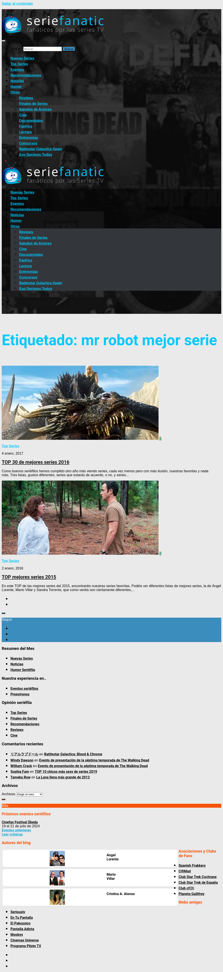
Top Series (19, 64)
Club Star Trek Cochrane (198, 877)
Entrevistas (28, 137)
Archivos (8, 794)
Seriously (17, 912)
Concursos (28, 143)
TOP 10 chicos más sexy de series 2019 (66, 772)
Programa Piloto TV (25, 946)
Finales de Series (33, 103)
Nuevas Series (22, 58)
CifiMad (185, 871)
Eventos (17, 69)
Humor (16, 86)
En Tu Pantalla (21, 918)
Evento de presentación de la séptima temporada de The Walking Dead (94, 760)
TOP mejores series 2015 (29, 577)
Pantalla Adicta (22, 929)
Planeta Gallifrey (191, 894)
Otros (15, 92)
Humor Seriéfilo (22, 670)
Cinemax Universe (24, 940)
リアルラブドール (24, 754)
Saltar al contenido (17, 3)
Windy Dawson (21, 760)
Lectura (25, 132)
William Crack (21, 766)
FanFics (25, 126)
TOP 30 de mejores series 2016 (35, 462)
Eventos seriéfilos (24, 689)
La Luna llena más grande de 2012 (63, 777)
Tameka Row (20, 777)
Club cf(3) (186, 888)
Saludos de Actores (35, 109)
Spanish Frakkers (192, 865)
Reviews (26, 98)
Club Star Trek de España (198, 882)
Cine (23, 115)
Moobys (16, 935)
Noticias (17, 81)
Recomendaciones (25, 75)
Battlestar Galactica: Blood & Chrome (73, 754)
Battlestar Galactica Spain (40, 149)
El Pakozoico (20, 923)
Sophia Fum (19, 772)
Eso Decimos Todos (35, 154)
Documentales (31, 120)
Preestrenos (20, 694)
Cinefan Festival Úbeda (20, 822)
